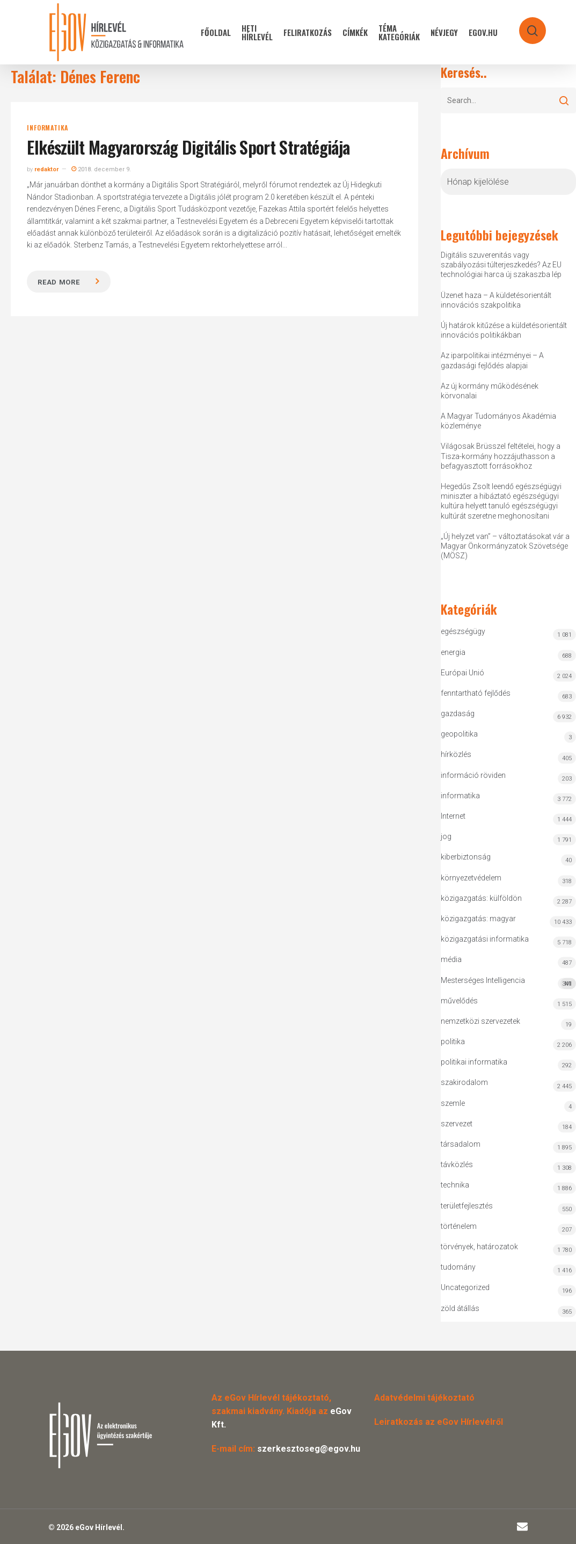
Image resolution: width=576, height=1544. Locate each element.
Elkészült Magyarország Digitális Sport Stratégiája (188, 146)
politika (453, 1041)
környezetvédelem (471, 877)
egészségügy (463, 631)
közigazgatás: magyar (478, 918)
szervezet (456, 1123)
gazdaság (458, 713)
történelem (459, 1226)
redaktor (46, 169)
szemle (453, 1103)
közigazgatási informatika (485, 939)
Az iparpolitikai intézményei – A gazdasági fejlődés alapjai (492, 360)
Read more (58, 282)
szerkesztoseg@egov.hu (308, 1449)
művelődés (459, 1000)
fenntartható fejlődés (476, 693)
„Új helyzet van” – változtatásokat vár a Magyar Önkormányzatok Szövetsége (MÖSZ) (505, 546)
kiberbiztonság (466, 857)
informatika (47, 128)
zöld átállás (460, 1308)
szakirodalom (464, 1082)
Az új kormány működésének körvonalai (489, 391)
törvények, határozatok (479, 1246)
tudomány (458, 1267)
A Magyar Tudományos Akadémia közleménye (498, 421)
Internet (453, 816)
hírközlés (456, 754)
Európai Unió (462, 672)
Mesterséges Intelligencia (508, 982)
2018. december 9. (101, 169)
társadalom (460, 1144)
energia (453, 652)
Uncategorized (465, 1287)
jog (446, 836)
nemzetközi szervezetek (480, 1021)
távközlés (457, 1164)
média (451, 959)
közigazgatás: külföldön (481, 898)
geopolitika (459, 734)
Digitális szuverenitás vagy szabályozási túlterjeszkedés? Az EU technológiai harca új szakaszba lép (501, 265)
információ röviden (473, 775)
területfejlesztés (467, 1205)
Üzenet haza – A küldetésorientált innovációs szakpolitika (496, 300)
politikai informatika (474, 1062)
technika (455, 1185)
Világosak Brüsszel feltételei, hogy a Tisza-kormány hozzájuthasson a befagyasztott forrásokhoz (500, 456)
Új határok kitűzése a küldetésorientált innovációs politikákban (504, 330)
